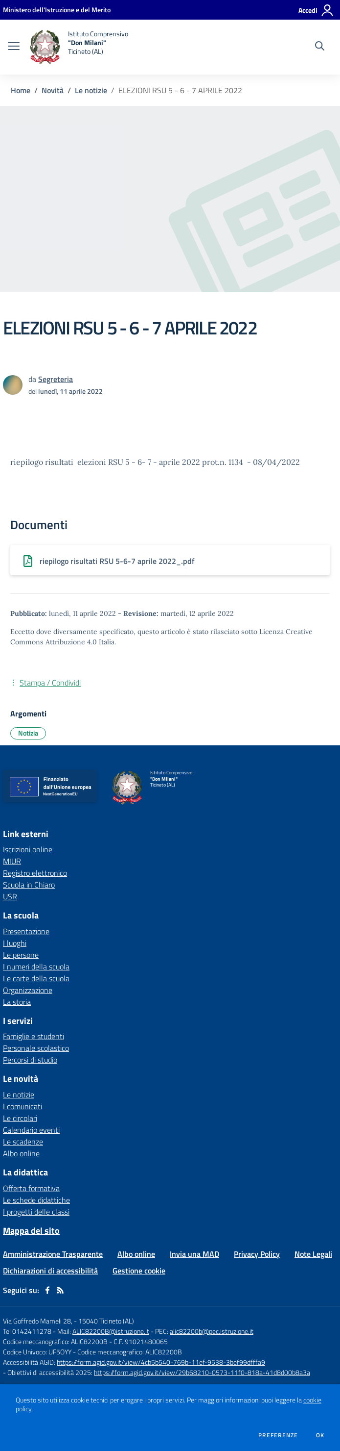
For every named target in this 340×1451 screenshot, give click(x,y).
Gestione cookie (139, 1270)
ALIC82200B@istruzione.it (110, 1331)
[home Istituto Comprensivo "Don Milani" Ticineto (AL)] (78, 47)
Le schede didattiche (36, 1200)
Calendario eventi (31, 1130)
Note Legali (313, 1254)
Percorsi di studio (30, 1060)
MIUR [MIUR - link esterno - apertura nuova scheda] (12, 861)
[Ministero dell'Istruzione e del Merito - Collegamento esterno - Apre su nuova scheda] (57, 9)
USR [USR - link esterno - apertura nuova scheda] (10, 896)
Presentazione (26, 931)
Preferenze (278, 1435)
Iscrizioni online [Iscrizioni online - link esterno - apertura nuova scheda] (27, 849)
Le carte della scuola (36, 978)
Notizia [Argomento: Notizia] (28, 733)
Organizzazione (27, 990)
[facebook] (47, 1290)
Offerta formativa (31, 1188)
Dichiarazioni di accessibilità (50, 1270)
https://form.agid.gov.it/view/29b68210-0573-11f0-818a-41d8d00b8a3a (202, 1372)
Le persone (21, 955)
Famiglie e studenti (33, 1036)
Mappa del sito (31, 1230)
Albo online (21, 1153)
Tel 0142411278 (27, 1331)
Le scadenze (23, 1141)
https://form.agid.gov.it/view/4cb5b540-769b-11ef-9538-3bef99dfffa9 (161, 1362)
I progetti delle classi (36, 1212)
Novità (53, 90)
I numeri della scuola (36, 966)
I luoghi (14, 943)
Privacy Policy (257, 1254)
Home (20, 90)
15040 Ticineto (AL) (106, 1321)
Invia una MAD (194, 1254)
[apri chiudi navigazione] (14, 47)
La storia (17, 1002)
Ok (320, 1435)
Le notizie (91, 90)
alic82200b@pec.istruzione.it (211, 1331)
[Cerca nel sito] (319, 47)
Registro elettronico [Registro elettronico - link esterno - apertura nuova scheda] (35, 873)
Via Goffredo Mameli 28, (37, 1321)
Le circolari (20, 1118)
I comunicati (22, 1106)
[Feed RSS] (60, 1290)
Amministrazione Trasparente (53, 1254)
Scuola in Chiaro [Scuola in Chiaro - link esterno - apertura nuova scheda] (29, 885)
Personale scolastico (36, 1048)
